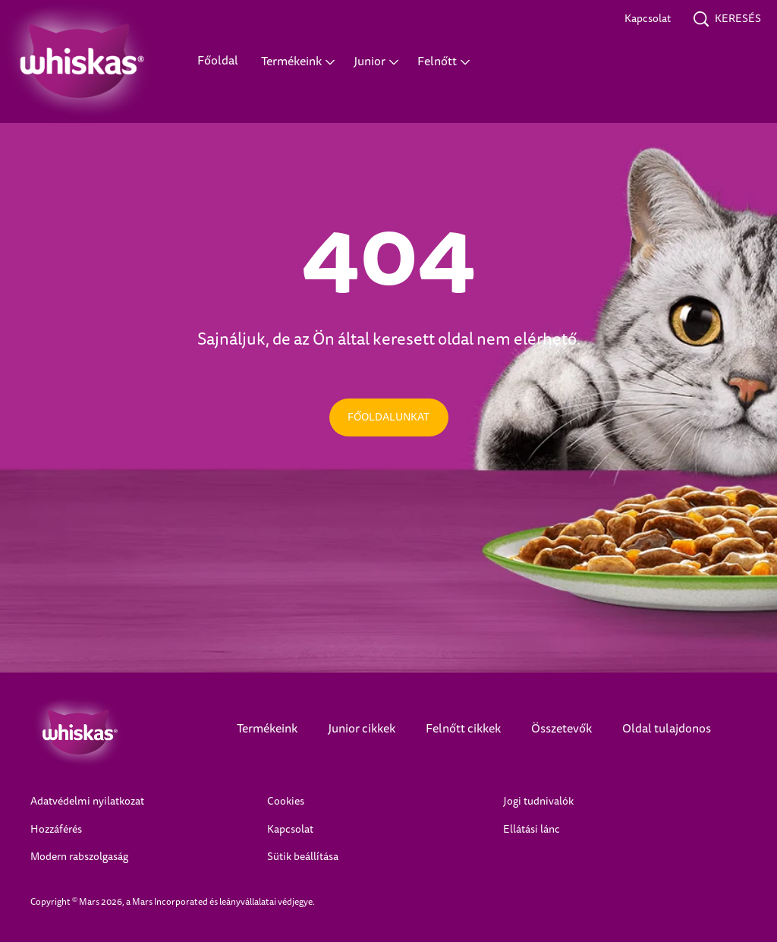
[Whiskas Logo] (110, 732)
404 (389, 255)
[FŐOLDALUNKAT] (388, 417)
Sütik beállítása (302, 856)
